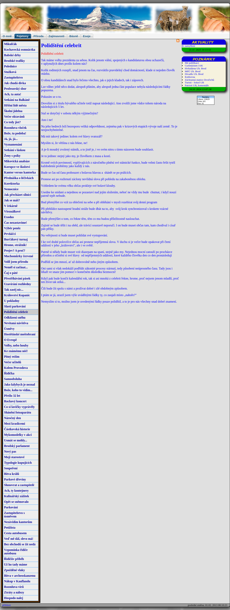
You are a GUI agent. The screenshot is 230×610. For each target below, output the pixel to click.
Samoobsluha (13, 379)
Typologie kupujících (18, 462)
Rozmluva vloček (15, 127)
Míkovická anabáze (17, 161)
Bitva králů (11, 473)
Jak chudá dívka (15, 83)
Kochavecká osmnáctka (19, 49)
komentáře (203, 85)
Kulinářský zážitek (16, 496)
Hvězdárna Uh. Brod (195, 68)
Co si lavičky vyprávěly (19, 406)
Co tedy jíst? (12, 122)
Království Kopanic (17, 295)
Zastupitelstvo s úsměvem (14, 514)
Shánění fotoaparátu (17, 412)
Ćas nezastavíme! (15, 222)
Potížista (9, 527)
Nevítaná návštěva (16, 323)
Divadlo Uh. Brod (194, 74)
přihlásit (6, 605)
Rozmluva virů (14, 586)
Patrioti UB (191, 85)
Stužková (10, 72)
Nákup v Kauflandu (17, 581)
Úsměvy (9, 328)
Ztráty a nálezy (14, 592)
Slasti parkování (15, 306)
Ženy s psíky (12, 155)
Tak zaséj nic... (13, 289)
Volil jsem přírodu (16, 261)
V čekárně (10, 206)
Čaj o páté (11, 272)
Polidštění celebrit (16, 312)
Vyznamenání (13, 144)
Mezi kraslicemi (14, 423)
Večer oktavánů (14, 116)
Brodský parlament (17, 446)
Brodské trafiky (14, 60)
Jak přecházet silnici (17, 194)
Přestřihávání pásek (17, 278)
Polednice (10, 66)
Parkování (11, 507)
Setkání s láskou (14, 150)
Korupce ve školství (17, 166)
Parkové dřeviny (15, 479)
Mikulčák (10, 44)
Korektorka (12, 183)
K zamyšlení (188, 45)
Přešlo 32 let (12, 395)
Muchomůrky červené (18, 256)
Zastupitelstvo (13, 77)
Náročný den (12, 418)
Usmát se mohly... (15, 440)
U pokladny (11, 300)
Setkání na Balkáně (17, 99)
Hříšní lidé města (15, 105)
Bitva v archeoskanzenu (19, 575)
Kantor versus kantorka (20, 172)
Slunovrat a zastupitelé (19, 485)
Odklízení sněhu (14, 317)
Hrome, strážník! (15, 245)
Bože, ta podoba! (15, 133)
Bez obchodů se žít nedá (20, 544)
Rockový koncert (15, 401)
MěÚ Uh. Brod (192, 71)
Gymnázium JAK (194, 65)
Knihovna (190, 76)
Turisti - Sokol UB (194, 82)
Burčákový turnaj (16, 239)
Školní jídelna (13, 111)
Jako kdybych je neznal (19, 384)
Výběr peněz (12, 228)
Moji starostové (14, 457)
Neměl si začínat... (16, 267)
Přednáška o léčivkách (19, 178)
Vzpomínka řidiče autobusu (16, 551)
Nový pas (10, 451)
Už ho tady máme (15, 564)
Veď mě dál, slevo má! (18, 538)
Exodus (9, 217)
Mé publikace (192, 62)
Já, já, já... (11, 139)
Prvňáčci (10, 233)
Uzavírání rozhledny (17, 284)
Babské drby (12, 55)
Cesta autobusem (15, 533)
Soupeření (10, 468)
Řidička (9, 373)
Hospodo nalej (13, 598)
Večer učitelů (12, 362)
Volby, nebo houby (16, 345)
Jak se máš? (12, 200)
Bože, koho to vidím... (18, 390)
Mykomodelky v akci (18, 434)
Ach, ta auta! (12, 94)
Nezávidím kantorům (18, 522)
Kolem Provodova (16, 367)
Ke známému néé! (16, 351)
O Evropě (10, 339)
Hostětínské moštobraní (19, 334)
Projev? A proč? (14, 250)
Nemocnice (11, 189)
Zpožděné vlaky (14, 570)
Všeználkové (12, 211)
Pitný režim (11, 356)
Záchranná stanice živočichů (199, 79)
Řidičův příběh (14, 559)
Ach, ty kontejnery (16, 490)
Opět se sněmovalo (16, 501)
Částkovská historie (17, 429)
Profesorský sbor (15, 88)
